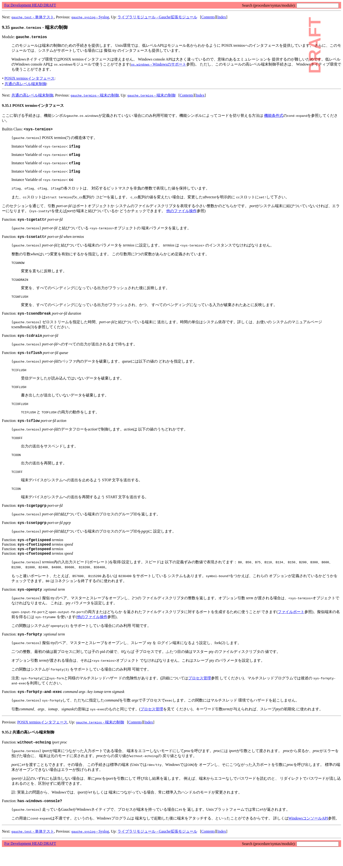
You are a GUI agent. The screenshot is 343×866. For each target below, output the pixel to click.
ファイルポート (291, 626)
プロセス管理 (199, 693)
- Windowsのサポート (158, 65)
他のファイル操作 (181, 216)
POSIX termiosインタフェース (30, 79)
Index (221, 17)
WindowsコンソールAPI (308, 835)
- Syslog (90, 17)
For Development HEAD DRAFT (30, 5)
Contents (208, 17)
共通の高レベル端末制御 (25, 84)
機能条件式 (273, 116)
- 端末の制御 (95, 96)
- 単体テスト (32, 17)
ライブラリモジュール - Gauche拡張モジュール (157, 17)
